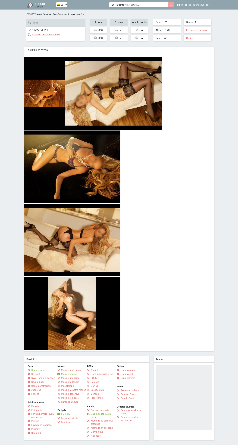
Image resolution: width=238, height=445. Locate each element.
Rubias (189, 38)
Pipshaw (35, 429)
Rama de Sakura (69, 401)
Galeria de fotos (38, 50)
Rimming (36, 433)
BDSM (94, 378)
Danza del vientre (70, 418)
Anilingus (96, 435)
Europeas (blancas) (196, 30)
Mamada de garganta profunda (102, 422)
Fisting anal (127, 374)
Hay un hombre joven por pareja (42, 415)
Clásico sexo (38, 370)
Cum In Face (127, 398)
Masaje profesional (71, 370)
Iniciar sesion (194, 4)
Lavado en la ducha (41, 425)
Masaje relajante (70, 397)
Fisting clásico (128, 370)
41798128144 (40, 29)
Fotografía (36, 410)
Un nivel (35, 374)
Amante (95, 370)
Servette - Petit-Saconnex (55, 14)
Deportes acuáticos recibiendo (131, 419)
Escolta (35, 406)
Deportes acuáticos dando (131, 412)
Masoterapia (67, 386)
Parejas (35, 421)
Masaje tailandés (70, 382)
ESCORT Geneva (34, 14)
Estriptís (65, 414)
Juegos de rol (98, 389)
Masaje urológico (70, 378)
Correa (94, 386)
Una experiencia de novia (101, 415)
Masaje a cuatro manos (73, 389)
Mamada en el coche (102, 427)
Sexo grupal (37, 382)
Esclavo (95, 382)
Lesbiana (66, 422)
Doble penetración (41, 386)
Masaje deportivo (70, 393)
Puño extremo (128, 378)
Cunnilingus (97, 431)
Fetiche (35, 393)
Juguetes (36, 389)
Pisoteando (97, 397)
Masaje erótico (69, 374)
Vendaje (95, 393)
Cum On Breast (128, 394)
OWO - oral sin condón (43, 378)
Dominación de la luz (102, 374)
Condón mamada (100, 410)
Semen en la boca (130, 390)
